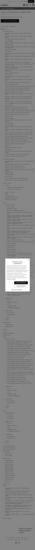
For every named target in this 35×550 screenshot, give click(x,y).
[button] (17, 289)
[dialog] (17, 275)
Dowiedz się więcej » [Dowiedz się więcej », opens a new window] (11, 279)
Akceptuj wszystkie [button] (21, 282)
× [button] (28, 260)
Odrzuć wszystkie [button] (21, 286)
